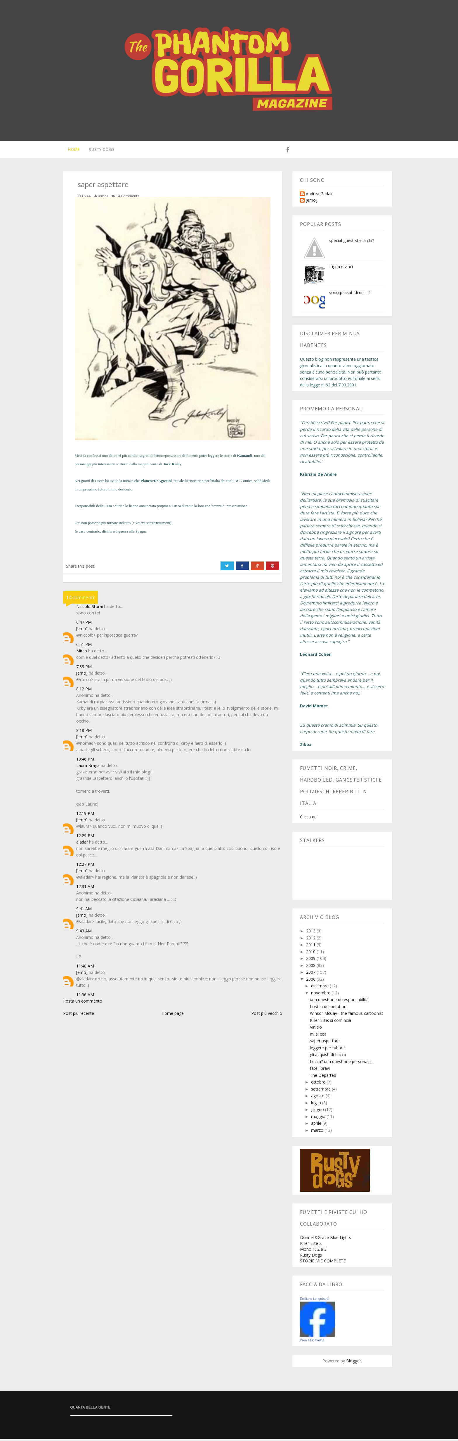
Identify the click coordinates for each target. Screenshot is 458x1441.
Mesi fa (80, 457)
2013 (311, 932)
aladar (82, 843)
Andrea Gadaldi (320, 195)
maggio (319, 1118)
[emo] (82, 630)
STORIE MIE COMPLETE (323, 1262)
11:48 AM (85, 967)
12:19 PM (85, 815)
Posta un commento (82, 1002)
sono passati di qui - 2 (350, 294)
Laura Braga (88, 767)
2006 (311, 981)
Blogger (353, 1362)
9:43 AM (84, 932)
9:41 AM (84, 910)
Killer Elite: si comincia (330, 1022)
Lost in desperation (328, 1008)
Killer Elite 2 (311, 1245)
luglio (316, 1104)
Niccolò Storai (89, 608)
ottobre (319, 1083)
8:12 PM (84, 690)
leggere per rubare (327, 1049)
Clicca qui (309, 818)
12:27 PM (85, 866)
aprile (316, 1125)
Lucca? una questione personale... (341, 1063)
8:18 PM (84, 732)
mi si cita (318, 1036)
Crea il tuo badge (312, 1342)
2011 (311, 946)
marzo (318, 1132)
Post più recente (78, 1015)
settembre (321, 1090)
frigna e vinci (341, 268)
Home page (173, 1015)
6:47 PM (84, 624)
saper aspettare (325, 1042)
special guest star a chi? (351, 242)
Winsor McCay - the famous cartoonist (346, 1015)
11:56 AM (85, 996)
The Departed (323, 1077)
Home (72, 150)
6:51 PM (84, 646)
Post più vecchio (266, 1015)
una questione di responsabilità (339, 1001)
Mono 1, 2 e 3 (313, 1251)
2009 (311, 960)
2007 (311, 974)
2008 (311, 967)
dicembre (320, 987)
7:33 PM (84, 668)
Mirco (81, 652)
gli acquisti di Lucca (328, 1056)
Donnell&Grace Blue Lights (325, 1239)
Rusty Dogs (100, 150)
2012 (311, 939)
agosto (318, 1097)
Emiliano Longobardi (314, 1300)
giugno (318, 1111)
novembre (321, 994)
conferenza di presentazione (226, 507)
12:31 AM (85, 888)
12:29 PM (85, 837)
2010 (311, 953)
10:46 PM (85, 760)
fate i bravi (320, 1070)
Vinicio (316, 1028)
